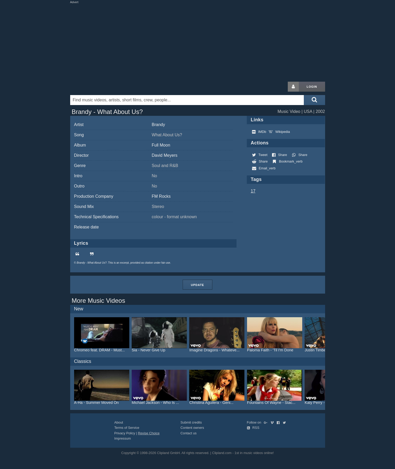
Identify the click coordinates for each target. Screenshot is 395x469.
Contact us (189, 433)
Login (312, 86)
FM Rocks (161, 196)
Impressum (122, 438)
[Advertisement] (197, 41)
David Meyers (164, 155)
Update (197, 284)
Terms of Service (126, 428)
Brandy (158, 124)
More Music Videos (98, 300)
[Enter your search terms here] (187, 100)
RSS (253, 428)
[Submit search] (314, 100)
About (118, 422)
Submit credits (191, 422)
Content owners (192, 428)
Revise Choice (149, 433)
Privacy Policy (124, 433)
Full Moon (161, 145)
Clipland (97, 87)
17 (253, 191)
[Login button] (293, 87)
